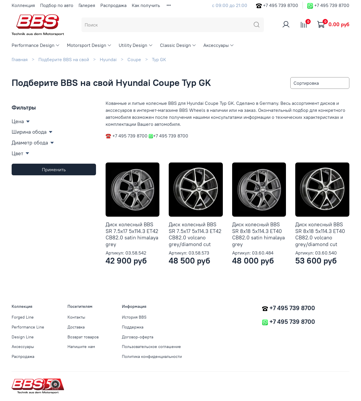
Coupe (134, 59)
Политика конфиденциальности (152, 356)
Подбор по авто (56, 5)
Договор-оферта (137, 337)
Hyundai (108, 59)
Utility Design (136, 45)
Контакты (76, 317)
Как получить (146, 5)
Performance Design (36, 45)
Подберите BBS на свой (63, 59)
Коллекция (23, 5)
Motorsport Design (89, 45)
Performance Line (28, 327)
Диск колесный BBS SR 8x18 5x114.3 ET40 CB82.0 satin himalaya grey (258, 234)
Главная (20, 59)
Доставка (76, 327)
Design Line (23, 337)
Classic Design (178, 45)
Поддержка (132, 327)
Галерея (87, 5)
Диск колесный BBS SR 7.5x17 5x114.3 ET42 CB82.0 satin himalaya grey (132, 234)
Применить (54, 169)
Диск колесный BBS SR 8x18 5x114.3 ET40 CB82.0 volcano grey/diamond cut (320, 234)
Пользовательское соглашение (151, 346)
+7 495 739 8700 (280, 5)
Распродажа (113, 5)
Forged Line (23, 317)
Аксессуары (218, 45)
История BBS (134, 317)
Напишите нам (81, 346)
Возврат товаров (83, 337)
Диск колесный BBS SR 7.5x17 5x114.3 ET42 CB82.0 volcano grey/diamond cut (195, 234)
